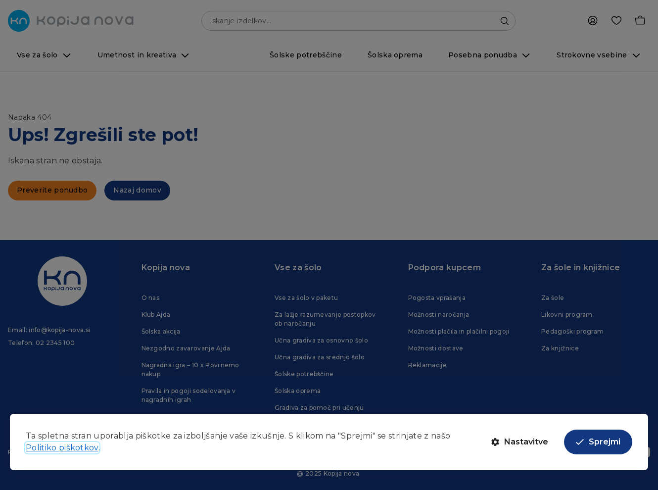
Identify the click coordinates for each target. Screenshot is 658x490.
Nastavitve (519, 441)
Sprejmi (598, 441)
